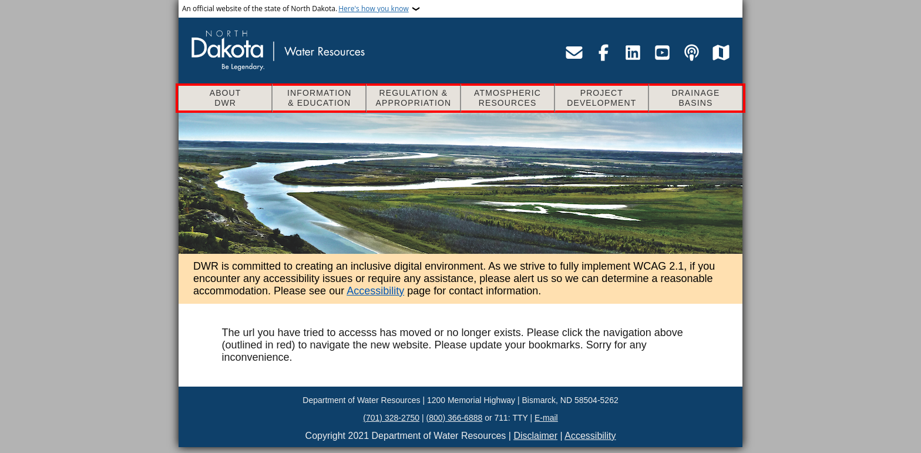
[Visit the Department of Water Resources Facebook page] (603, 52)
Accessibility (375, 291)
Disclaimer (535, 436)
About (225, 98)
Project (602, 98)
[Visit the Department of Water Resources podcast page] (691, 52)
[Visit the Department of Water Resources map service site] (720, 52)
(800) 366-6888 (454, 417)
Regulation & (413, 98)
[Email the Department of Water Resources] (574, 52)
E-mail (546, 417)
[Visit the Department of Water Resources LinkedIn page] (632, 52)
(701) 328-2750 (391, 417)
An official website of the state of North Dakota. (295, 9)
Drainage (696, 98)
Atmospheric (508, 98)
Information (319, 98)
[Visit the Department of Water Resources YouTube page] (662, 52)
